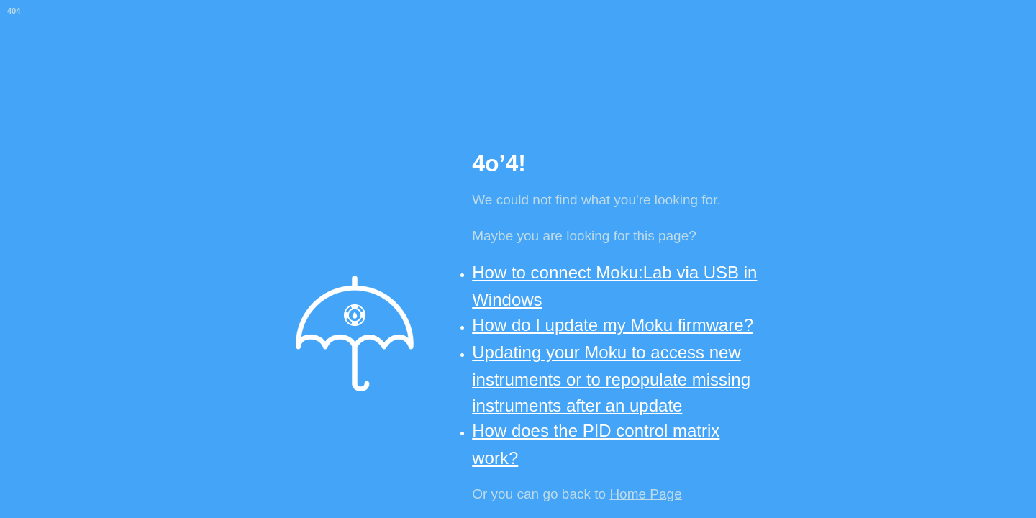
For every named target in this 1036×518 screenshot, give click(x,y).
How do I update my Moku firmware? (612, 325)
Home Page (645, 493)
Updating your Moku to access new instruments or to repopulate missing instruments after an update (611, 378)
